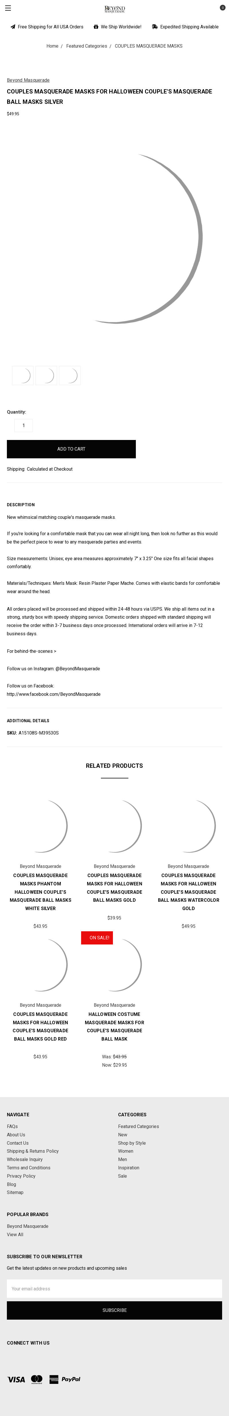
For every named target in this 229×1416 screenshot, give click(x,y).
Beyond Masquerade (27, 1226)
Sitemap (15, 1192)
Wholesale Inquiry (25, 1159)
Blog (11, 1184)
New (122, 1135)
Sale (122, 1176)
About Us (16, 1135)
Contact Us (18, 1143)
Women (125, 1151)
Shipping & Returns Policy (33, 1151)
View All (15, 1234)
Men (122, 1159)
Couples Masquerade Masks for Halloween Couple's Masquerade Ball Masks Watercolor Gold (188, 892)
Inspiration (128, 1167)
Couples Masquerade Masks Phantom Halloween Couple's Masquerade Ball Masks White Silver (40, 892)
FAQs (12, 1126)
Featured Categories (138, 1126)
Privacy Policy (21, 1176)
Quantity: (16, 412)
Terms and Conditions (28, 1167)
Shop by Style (132, 1143)
